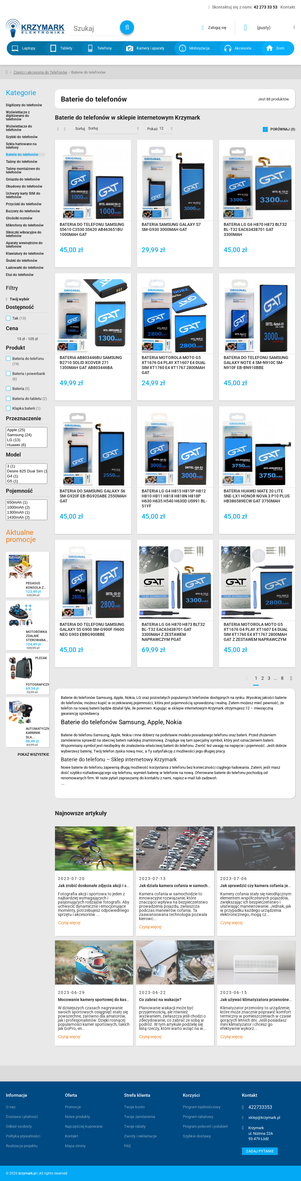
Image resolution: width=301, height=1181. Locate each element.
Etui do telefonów (20, 275)
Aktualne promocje (21, 536)
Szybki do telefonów (22, 137)
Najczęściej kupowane (84, 1126)
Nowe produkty (77, 1117)
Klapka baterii (26, 408)
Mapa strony (75, 1146)
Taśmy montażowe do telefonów (23, 170)
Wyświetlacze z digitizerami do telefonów (18, 115)
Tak (19, 318)
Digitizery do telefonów (24, 105)
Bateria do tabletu (29, 398)
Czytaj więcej (69, 922)
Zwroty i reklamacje (140, 1136)
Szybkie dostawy (197, 1136)
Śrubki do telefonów (21, 260)
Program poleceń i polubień (205, 1126)
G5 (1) (26, 481)
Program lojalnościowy (201, 1107)
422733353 (260, 1107)
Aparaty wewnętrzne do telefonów (24, 244)
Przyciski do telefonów (23, 204)
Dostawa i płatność (22, 1117)
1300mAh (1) (26, 512)
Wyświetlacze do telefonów (19, 128)
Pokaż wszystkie (33, 754)
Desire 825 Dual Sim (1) (26, 471)
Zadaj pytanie (260, 1151)
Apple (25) (26, 429)
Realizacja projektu (21, 1146)
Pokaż (152, 129)
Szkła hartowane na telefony (21, 145)
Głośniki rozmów (19, 218)
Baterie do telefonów (22, 154)
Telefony (104, 48)
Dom (280, 48)
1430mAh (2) (26, 517)
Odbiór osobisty (19, 1126)
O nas (11, 1107)
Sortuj (80, 128)
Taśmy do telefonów (21, 161)
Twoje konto (134, 1107)
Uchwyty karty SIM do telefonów (23, 195)
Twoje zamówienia (139, 1117)
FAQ (127, 1146)
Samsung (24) (26, 434)
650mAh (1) (26, 502)
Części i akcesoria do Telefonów (40, 72)
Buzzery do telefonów (23, 211)
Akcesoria (243, 48)
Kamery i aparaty (150, 48)
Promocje (73, 1107)
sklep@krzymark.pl (264, 1117)
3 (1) (26, 466)
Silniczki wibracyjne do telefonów (23, 234)
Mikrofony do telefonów (25, 225)
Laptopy (28, 48)
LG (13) (26, 439)
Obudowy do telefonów (24, 186)
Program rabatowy (198, 1117)
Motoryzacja (199, 48)
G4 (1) (26, 476)
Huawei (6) (26, 444)
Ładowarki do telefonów (25, 267)
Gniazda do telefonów (23, 179)
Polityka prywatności (23, 1136)
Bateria (21, 388)
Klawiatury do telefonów (25, 253)
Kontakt (71, 1136)
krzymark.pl (27, 1173)
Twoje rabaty (135, 1126)
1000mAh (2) (26, 507)
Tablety (66, 48)
